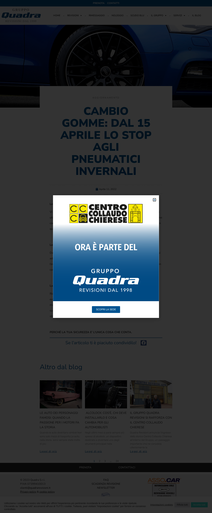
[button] (154, 200)
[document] (106, 256)
